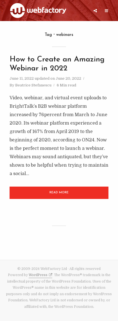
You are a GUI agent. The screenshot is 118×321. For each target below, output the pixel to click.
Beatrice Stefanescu (33, 85)
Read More (59, 192)
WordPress (38, 275)
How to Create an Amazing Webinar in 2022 (57, 64)
